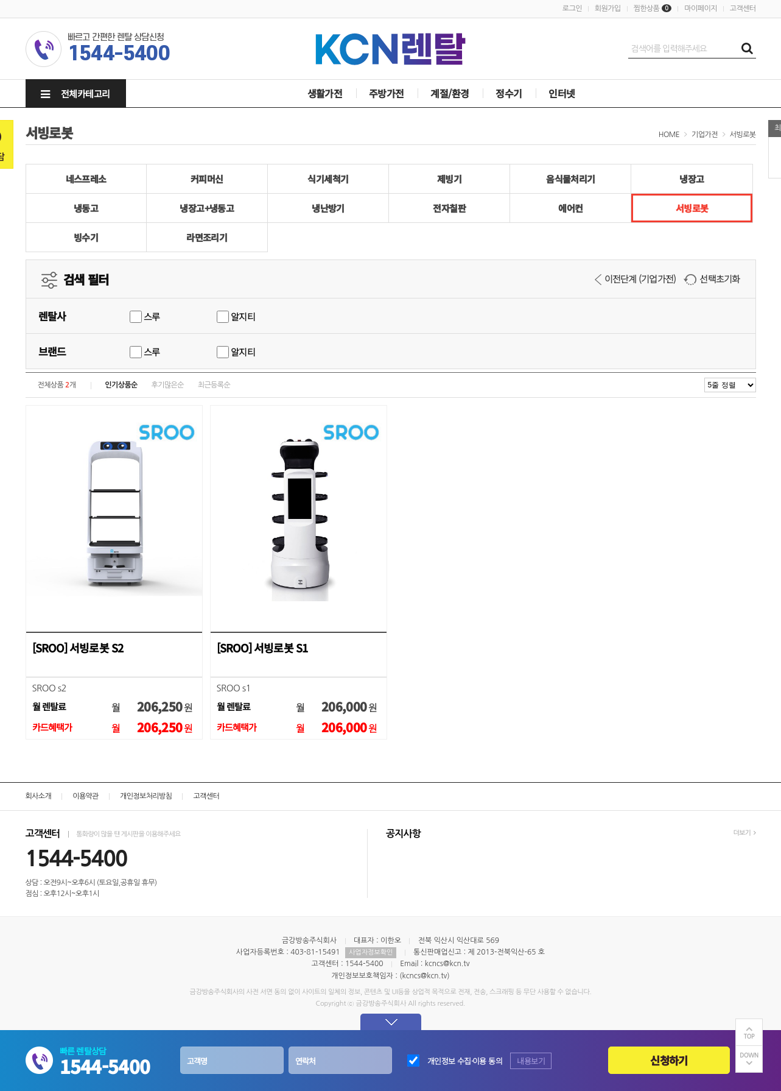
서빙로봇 (743, 134)
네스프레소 (86, 178)
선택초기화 (712, 278)
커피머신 (207, 178)
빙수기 (86, 237)
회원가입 (608, 8)
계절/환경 (449, 93)
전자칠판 (449, 208)
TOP (749, 1036)
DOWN (749, 1055)
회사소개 (39, 796)
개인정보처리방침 (146, 796)
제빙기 (449, 178)
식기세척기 (327, 178)
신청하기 (668, 1060)
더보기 (744, 833)
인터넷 (561, 93)
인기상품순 (121, 385)
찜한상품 (647, 8)
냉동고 (86, 208)
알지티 (236, 316)
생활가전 (325, 93)
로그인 (572, 8)
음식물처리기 (570, 178)
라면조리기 (206, 237)
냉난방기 (328, 208)
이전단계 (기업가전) (635, 278)
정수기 (509, 93)
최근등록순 (214, 385)
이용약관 (85, 796)
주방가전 (386, 93)
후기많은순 (168, 385)
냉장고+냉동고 (207, 208)
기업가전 (705, 134)
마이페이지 (700, 8)
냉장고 (691, 178)
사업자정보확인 (371, 952)
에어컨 (570, 208)
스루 (145, 316)
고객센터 (743, 8)
